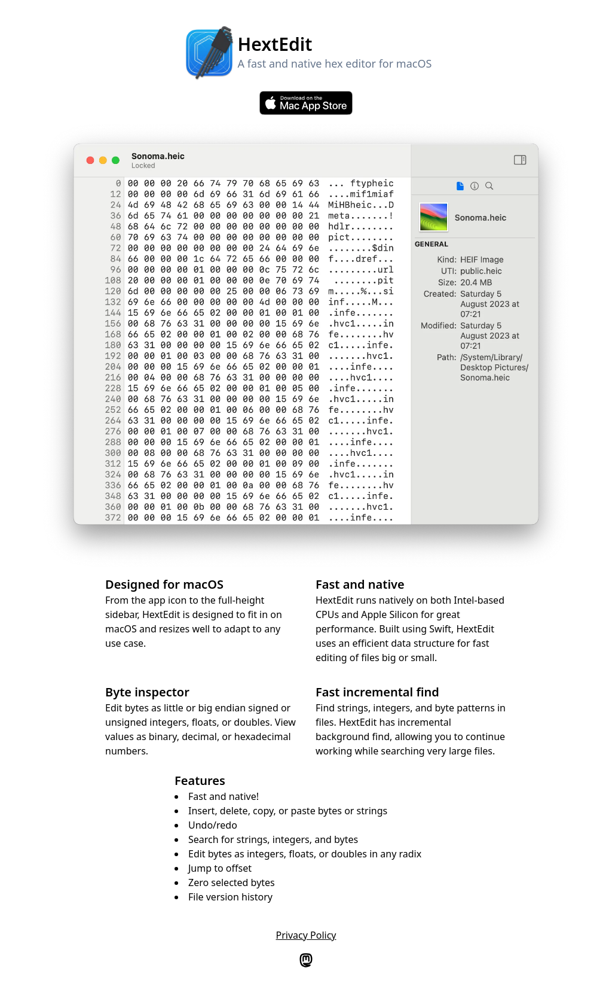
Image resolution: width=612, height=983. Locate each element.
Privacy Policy (306, 935)
